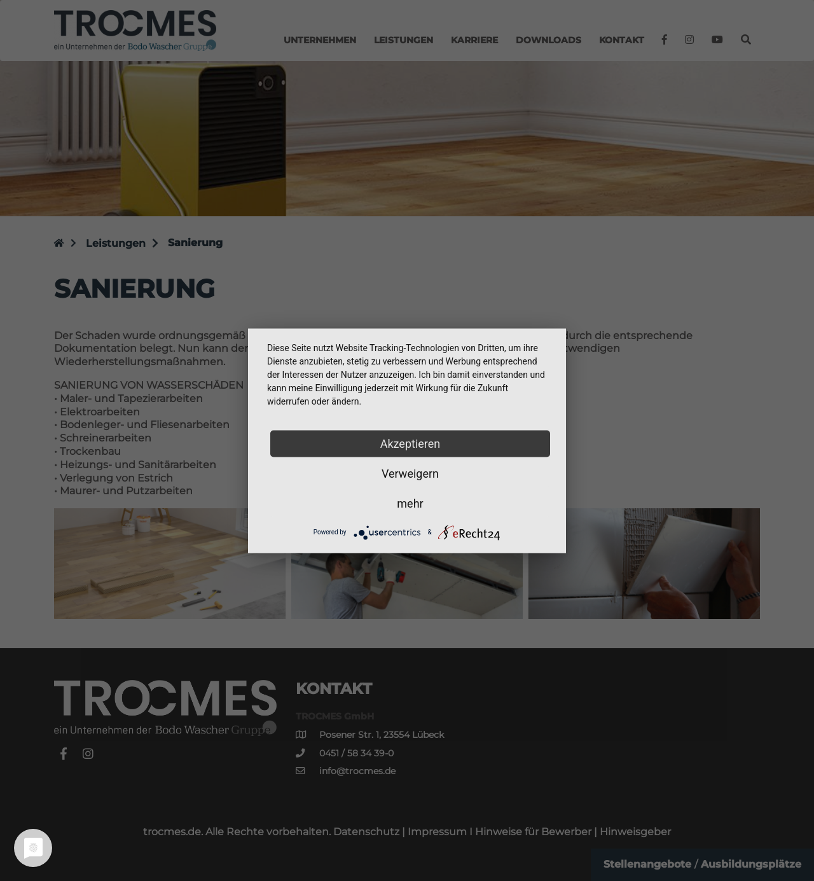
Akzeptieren (410, 443)
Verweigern (410, 473)
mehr (410, 503)
